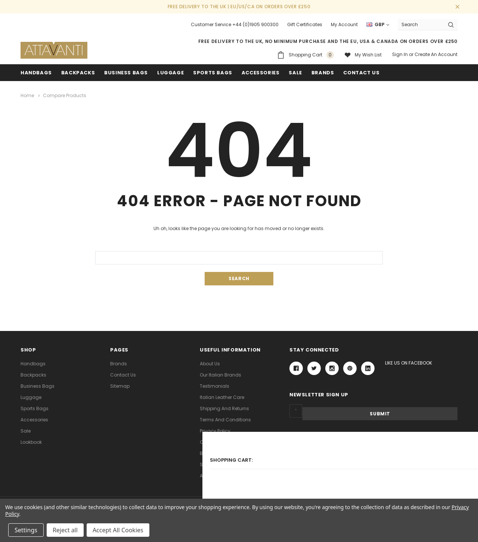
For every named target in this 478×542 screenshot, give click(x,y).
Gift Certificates (304, 24)
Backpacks (33, 374)
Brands (322, 72)
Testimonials (214, 386)
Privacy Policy (215, 430)
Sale (26, 430)
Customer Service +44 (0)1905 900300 (235, 24)
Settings (26, 530)
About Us (210, 363)
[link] (373, 451)
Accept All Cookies (118, 530)
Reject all (65, 530)
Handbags (36, 72)
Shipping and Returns (224, 408)
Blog (205, 453)
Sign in (400, 54)
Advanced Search (221, 475)
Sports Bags (212, 72)
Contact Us (123, 374)
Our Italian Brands (220, 374)
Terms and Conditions (225, 419)
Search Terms (216, 464)
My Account (344, 24)
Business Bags (126, 72)
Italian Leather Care (222, 397)
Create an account (436, 54)
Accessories (261, 72)
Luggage (170, 72)
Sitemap (120, 386)
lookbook (31, 442)
